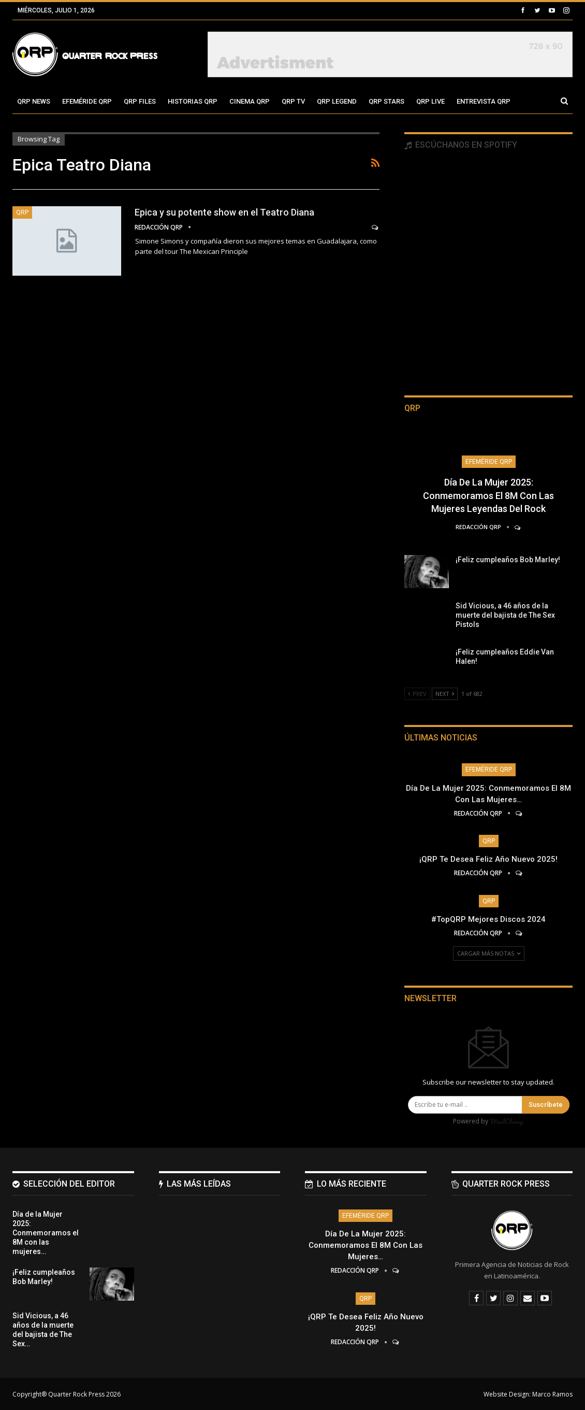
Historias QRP (192, 101)
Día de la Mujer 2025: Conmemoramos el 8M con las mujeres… (365, 1245)
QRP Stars (386, 101)
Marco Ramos (552, 1393)
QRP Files (140, 101)
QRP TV (293, 101)
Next (444, 693)
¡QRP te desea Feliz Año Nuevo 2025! (488, 859)
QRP (22, 212)
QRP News (33, 101)
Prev (417, 693)
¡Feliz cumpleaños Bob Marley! (508, 560)
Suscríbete (546, 1104)
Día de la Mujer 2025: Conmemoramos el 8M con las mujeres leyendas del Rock (488, 495)
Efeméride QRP (87, 101)
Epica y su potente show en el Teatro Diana (224, 212)
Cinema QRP (249, 101)
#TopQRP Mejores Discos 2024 (488, 919)
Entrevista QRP (483, 101)
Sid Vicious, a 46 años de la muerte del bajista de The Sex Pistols (505, 615)
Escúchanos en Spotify (460, 145)
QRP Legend (337, 101)
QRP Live (430, 101)
